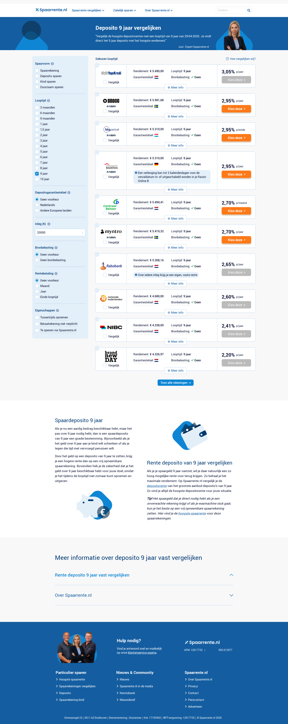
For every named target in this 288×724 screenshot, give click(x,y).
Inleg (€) (42, 224)
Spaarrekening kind (71, 700)
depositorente (157, 486)
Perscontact (196, 700)
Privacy (193, 686)
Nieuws (124, 679)
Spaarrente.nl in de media (136, 686)
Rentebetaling (46, 273)
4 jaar (44, 146)
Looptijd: (177, 71)
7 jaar (44, 162)
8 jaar (44, 168)
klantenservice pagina (142, 653)
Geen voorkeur (49, 199)
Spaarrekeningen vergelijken (77, 686)
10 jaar (44, 179)
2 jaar (44, 135)
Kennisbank (127, 693)
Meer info (177, 87)
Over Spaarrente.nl (200, 679)
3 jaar (44, 140)
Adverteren (195, 707)
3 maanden (47, 107)
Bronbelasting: (180, 77)
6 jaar (44, 157)
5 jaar (44, 151)
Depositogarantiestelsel (52, 192)
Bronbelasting (46, 247)
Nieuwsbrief (127, 700)
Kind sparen (48, 82)
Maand (44, 286)
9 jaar (44, 173)
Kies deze (235, 108)
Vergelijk (113, 82)
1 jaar (44, 124)
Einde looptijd (49, 297)
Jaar (43, 291)
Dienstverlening (118, 717)
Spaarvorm (44, 64)
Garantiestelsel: (143, 77)
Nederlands (47, 205)
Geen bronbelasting (53, 260)
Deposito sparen (51, 76)
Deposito (65, 693)
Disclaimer (135, 717)
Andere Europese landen (55, 210)
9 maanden (47, 118)
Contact (193, 693)
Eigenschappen (47, 310)
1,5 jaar (45, 129)
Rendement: (141, 71)
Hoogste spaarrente (72, 679)
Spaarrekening (49, 70)
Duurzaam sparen (51, 87)
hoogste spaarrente (192, 513)
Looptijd (42, 100)
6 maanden (47, 113)
